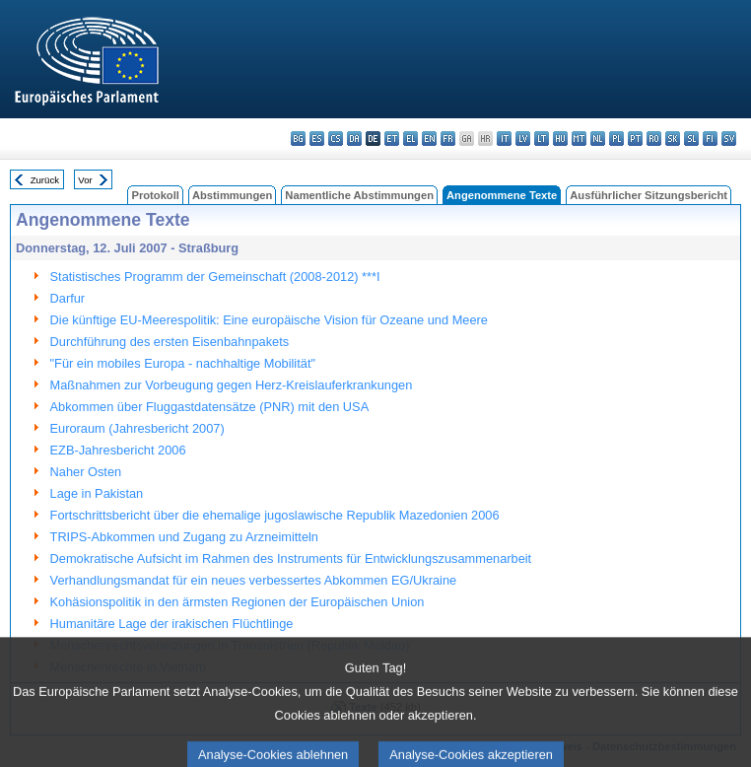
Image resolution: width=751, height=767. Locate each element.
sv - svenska (728, 138)
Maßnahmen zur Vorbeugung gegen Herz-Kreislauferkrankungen (231, 385)
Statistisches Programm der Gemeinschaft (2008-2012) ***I (215, 276)
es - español (316, 138)
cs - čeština (335, 138)
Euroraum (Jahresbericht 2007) (137, 428)
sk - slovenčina (672, 138)
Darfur (68, 298)
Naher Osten (86, 471)
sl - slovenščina (691, 138)
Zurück (45, 179)
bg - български (298, 138)
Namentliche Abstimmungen (359, 195)
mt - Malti (579, 138)
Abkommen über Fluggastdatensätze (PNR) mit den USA (210, 406)
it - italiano (504, 138)
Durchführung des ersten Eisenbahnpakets (170, 341)
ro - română (654, 138)
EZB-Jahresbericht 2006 (118, 450)
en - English (429, 138)
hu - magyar (560, 138)
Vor (85, 179)
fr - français (448, 138)
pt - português (635, 138)
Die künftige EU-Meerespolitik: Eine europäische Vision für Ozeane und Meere (269, 320)
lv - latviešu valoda (522, 138)
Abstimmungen (232, 195)
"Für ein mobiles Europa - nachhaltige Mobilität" (182, 363)
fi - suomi (710, 138)
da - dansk (354, 138)
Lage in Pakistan (97, 493)
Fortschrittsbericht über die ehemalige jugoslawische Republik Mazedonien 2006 (275, 515)
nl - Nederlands (597, 138)
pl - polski (616, 138)
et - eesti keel (391, 138)
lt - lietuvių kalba (541, 138)
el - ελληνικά (410, 138)
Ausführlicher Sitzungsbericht (648, 195)
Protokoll (154, 195)
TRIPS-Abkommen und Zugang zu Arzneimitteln (184, 536)
